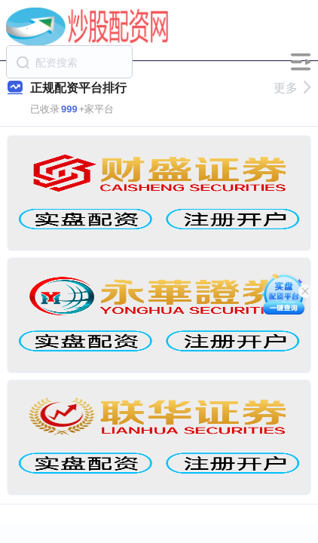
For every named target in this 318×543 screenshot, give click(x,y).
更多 (292, 87)
